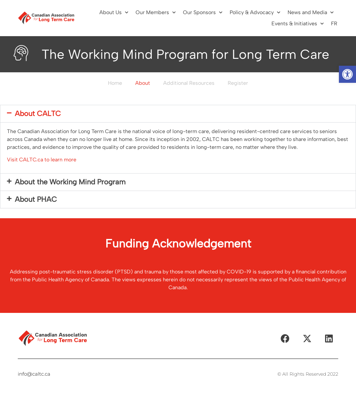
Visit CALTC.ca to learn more (41, 159)
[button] (347, 74)
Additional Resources (189, 83)
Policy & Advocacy (255, 12)
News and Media (311, 12)
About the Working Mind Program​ (70, 181)
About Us (113, 12)
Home (115, 83)
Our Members (156, 12)
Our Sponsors (202, 12)
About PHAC (36, 199)
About (142, 83)
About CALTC (38, 113)
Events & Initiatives (297, 23)
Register (238, 83)
